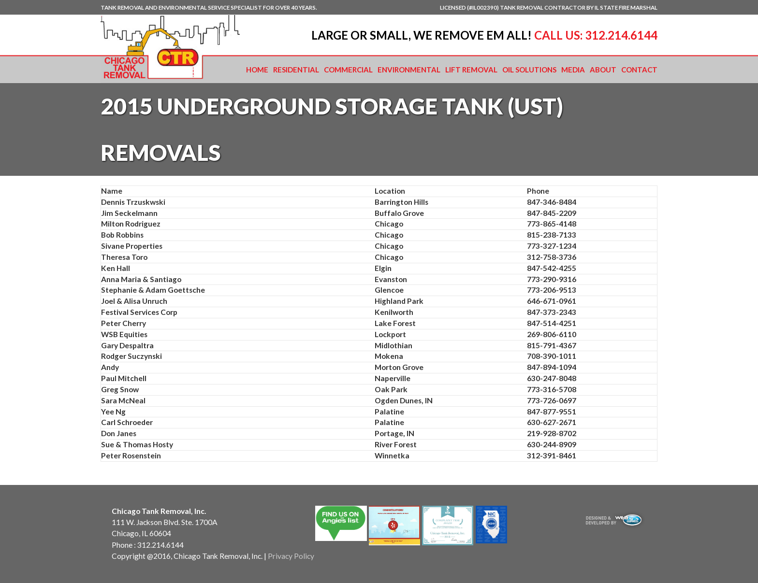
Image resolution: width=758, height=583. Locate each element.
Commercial (348, 69)
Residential (296, 69)
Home (257, 69)
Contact (639, 69)
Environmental (409, 69)
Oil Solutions (529, 69)
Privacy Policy (291, 556)
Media (573, 69)
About (603, 69)
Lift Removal (471, 69)
